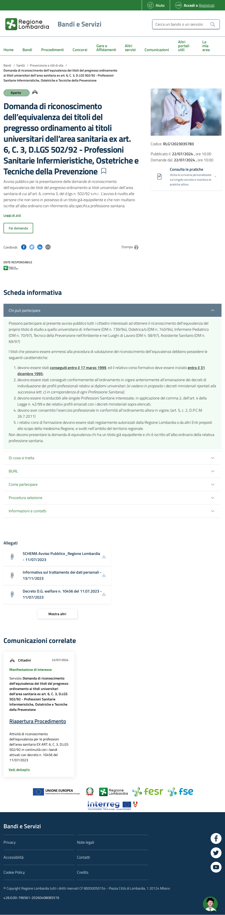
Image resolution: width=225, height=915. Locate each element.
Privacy (9, 843)
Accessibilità (13, 858)
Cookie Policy (14, 873)
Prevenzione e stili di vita (46, 65)
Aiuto (160, 5)
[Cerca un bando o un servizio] (186, 24)
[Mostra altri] (57, 614)
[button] (103, 170)
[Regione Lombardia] (51, 24)
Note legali (85, 843)
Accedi (189, 5)
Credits (82, 873)
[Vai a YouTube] (216, 867)
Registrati (207, 5)
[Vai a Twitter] (216, 853)
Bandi (7, 65)
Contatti (83, 858)
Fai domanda (18, 228)
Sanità (20, 65)
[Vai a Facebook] (216, 839)
